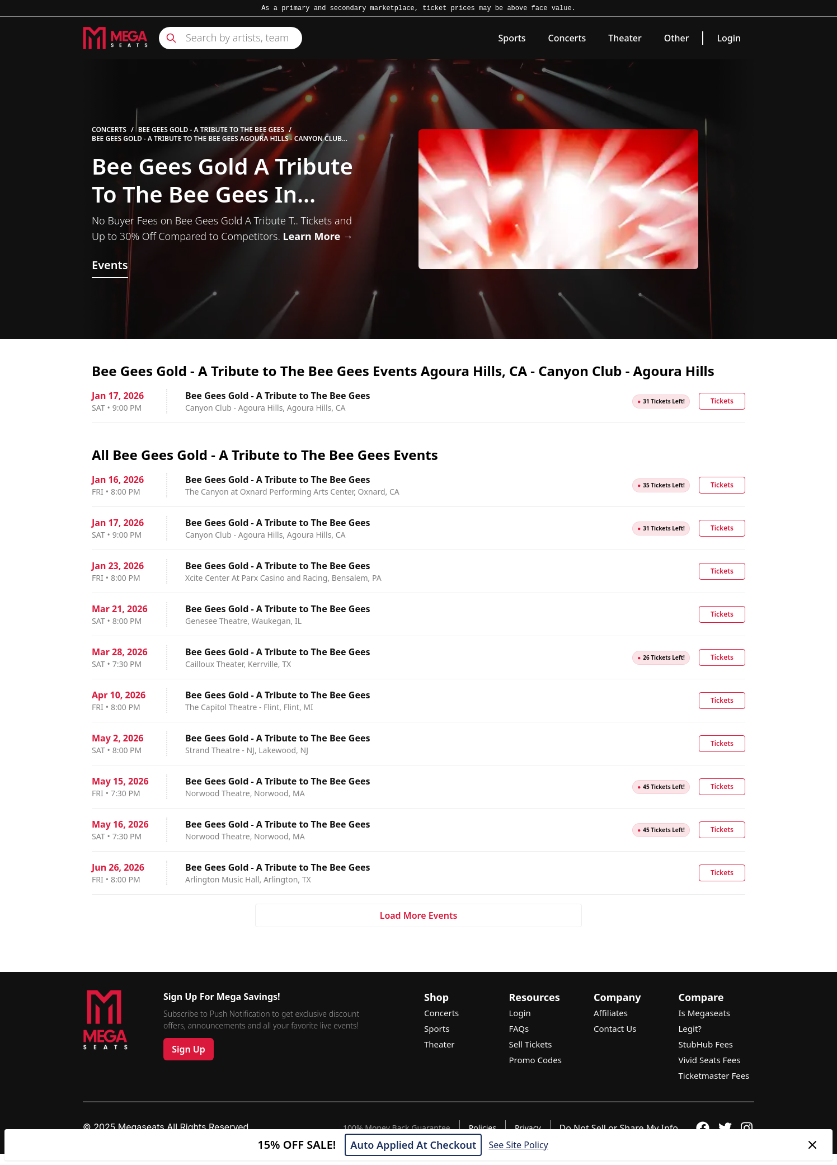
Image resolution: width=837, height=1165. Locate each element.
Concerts (567, 38)
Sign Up (188, 1049)
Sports (511, 38)
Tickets (722, 401)
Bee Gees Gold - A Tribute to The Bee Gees (211, 129)
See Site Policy (518, 1145)
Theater (624, 38)
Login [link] (729, 38)
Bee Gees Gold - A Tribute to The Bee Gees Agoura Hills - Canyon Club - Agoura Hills (219, 138)
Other (676, 38)
